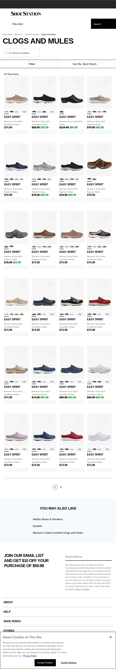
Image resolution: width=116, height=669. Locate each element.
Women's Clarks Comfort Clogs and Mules (58, 532)
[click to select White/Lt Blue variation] (16, 111)
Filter (29, 64)
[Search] (103, 24)
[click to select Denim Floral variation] (34, 381)
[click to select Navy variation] (44, 111)
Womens (18, 34)
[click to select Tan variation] (89, 179)
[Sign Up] (108, 556)
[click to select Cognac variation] (34, 246)
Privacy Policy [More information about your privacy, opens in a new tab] (30, 655)
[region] (58, 650)
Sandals (37, 525)
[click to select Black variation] (61, 111)
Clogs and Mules (48, 34)
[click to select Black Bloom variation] (61, 314)
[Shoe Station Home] (26, 13)
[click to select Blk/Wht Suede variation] (11, 111)
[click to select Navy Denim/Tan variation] (44, 246)
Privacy (86, 589)
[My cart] (111, 13)
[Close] (110, 637)
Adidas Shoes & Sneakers (48, 519)
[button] (12, 23)
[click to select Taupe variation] (49, 246)
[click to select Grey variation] (94, 179)
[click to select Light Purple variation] (6, 449)
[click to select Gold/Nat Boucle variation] (6, 381)
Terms (78, 589)
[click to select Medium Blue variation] (104, 111)
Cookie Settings (68, 662)
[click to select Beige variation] (89, 111)
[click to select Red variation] (61, 449)
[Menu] (5, 13)
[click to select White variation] (89, 449)
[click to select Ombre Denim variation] (34, 449)
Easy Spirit (7, 34)
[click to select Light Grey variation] (99, 111)
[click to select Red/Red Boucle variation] (89, 314)
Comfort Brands (32, 34)
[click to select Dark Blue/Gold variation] (34, 314)
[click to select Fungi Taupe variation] (6, 111)
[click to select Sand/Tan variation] (39, 246)
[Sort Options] (87, 64)
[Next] (110, 486)
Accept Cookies (45, 662)
